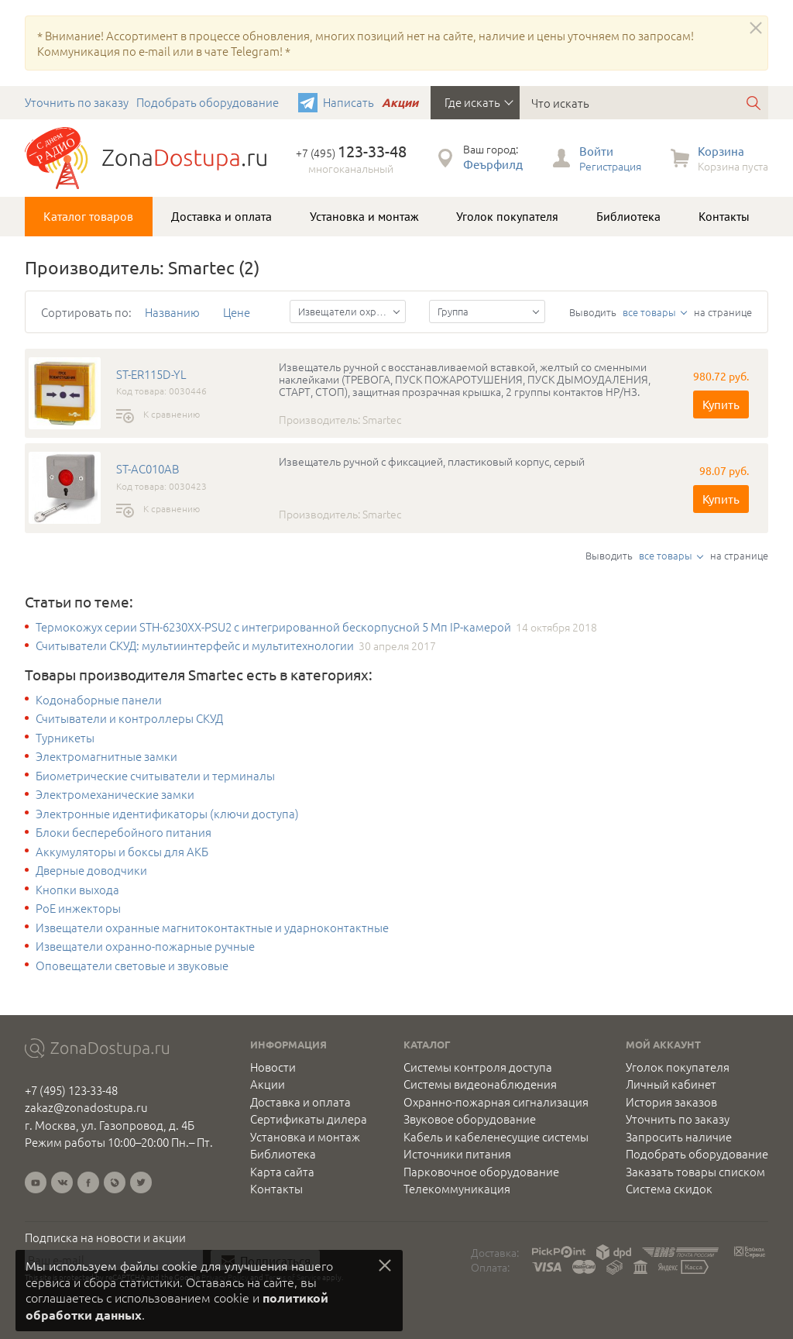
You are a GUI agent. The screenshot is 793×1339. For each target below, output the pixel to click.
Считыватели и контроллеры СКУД (129, 718)
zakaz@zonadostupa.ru (86, 1107)
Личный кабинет (671, 1084)
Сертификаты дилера (308, 1119)
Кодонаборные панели (99, 699)
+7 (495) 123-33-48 (71, 1090)
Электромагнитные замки (106, 756)
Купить (721, 404)
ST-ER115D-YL (151, 374)
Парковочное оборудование (481, 1171)
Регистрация (610, 166)
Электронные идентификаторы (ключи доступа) (167, 813)
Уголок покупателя (507, 216)
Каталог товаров (88, 216)
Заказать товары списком (695, 1171)
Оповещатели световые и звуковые (132, 965)
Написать (348, 102)
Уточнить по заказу (77, 102)
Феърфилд (493, 164)
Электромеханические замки (115, 794)
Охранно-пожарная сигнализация (496, 1102)
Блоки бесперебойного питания (123, 832)
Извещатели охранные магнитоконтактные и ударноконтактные (212, 927)
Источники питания (457, 1154)
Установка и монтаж (364, 216)
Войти (596, 150)
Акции (400, 102)
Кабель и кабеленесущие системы (496, 1137)
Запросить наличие (679, 1137)
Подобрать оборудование (207, 102)
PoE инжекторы (78, 908)
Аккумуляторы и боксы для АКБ (122, 851)
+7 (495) (351, 152)
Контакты (724, 216)
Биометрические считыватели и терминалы (155, 775)
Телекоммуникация (456, 1188)
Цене (236, 312)
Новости (273, 1067)
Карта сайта (282, 1171)
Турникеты (65, 737)
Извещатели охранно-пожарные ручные (145, 946)
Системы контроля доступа (477, 1067)
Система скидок (669, 1188)
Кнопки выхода (77, 889)
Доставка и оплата (221, 216)
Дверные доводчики (91, 870)
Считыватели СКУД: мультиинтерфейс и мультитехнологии (195, 645)
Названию (172, 312)
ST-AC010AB (147, 469)
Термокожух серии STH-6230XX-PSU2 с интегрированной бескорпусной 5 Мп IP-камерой (273, 627)
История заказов (671, 1102)
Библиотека (628, 216)
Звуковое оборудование (469, 1119)
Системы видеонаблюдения (480, 1084)
